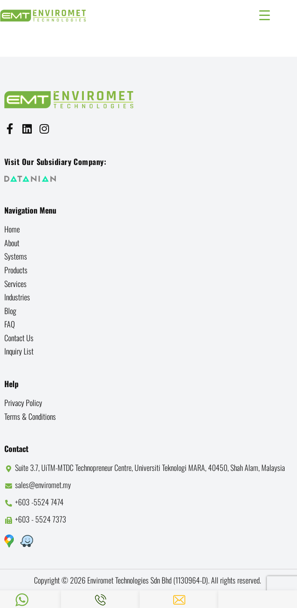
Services (15, 283)
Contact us (19, 337)
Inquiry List (19, 351)
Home (12, 229)
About (11, 242)
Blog (10, 310)
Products (16, 269)
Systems (15, 256)
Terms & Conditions (30, 416)
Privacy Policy (23, 402)
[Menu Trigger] (264, 14)
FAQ (9, 324)
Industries (17, 296)
